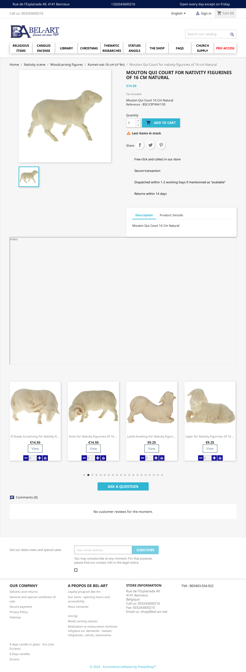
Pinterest (161, 145)
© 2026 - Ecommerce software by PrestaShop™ (123, 667)
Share (140, 145)
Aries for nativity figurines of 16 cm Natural (93, 436)
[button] (84, 475)
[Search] (210, 34)
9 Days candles (20, 654)
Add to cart (161, 123)
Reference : (134, 104)
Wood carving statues (83, 621)
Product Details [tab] (171, 215)
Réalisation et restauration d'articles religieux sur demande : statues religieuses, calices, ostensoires (92, 630)
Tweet (150, 145)
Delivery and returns (24, 592)
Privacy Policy (19, 612)
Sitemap (15, 617)
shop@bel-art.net (154, 611)
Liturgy (73, 616)
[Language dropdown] (179, 13)
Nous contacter (78, 607)
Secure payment (21, 607)
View (35, 448)
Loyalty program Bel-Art (84, 592)
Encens (14, 659)
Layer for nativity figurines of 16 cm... (210, 436)
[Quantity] (131, 122)
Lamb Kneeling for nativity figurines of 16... (151, 436)
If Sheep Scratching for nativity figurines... (35, 436)
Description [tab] (144, 215)
